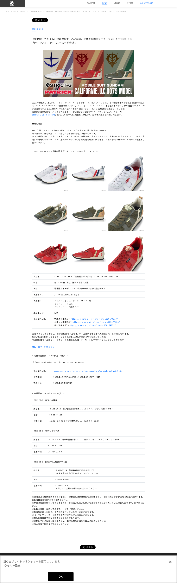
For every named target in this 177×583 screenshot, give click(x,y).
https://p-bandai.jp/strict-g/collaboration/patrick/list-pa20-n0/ (87, 370)
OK (60, 576)
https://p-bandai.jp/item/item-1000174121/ (96, 321)
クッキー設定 (12, 566)
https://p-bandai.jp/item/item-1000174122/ (92, 325)
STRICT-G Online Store (43, 114)
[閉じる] (170, 561)
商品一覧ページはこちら (43, 346)
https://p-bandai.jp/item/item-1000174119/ (94, 318)
